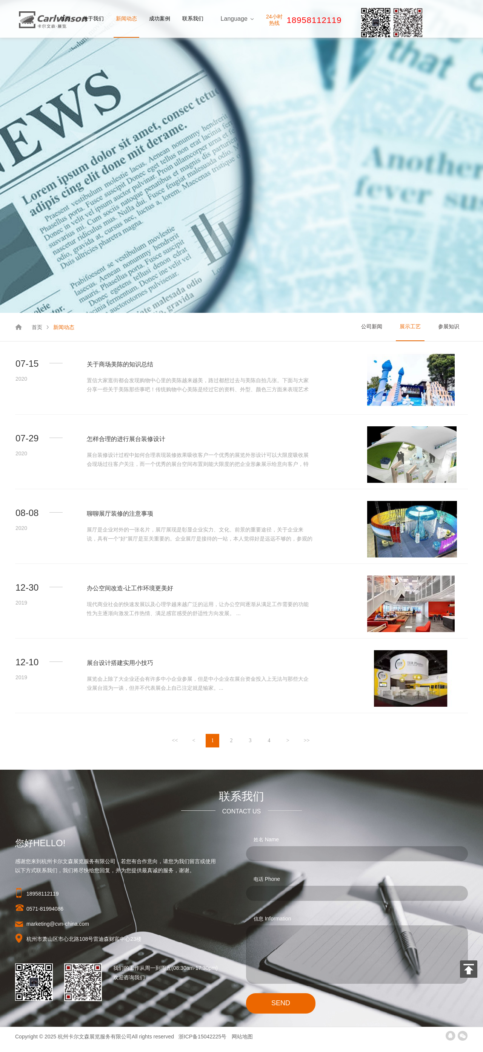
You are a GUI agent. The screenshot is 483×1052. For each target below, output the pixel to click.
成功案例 (159, 18)
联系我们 (192, 18)
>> (307, 740)
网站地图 (242, 1037)
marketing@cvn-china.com (57, 924)
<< (175, 740)
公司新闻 (371, 326)
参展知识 (448, 326)
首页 (65, 18)
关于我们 (93, 18)
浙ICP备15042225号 (203, 1037)
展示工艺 (410, 326)
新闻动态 (126, 18)
